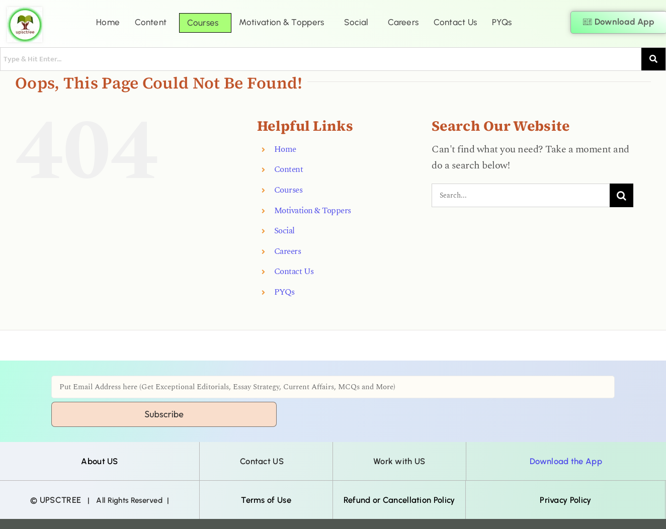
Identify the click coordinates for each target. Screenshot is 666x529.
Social (356, 22)
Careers (403, 22)
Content (150, 22)
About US (99, 461)
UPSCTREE (60, 500)
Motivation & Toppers (281, 22)
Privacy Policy (565, 500)
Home (108, 22)
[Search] (621, 195)
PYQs (502, 22)
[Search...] (521, 195)
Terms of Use (266, 500)
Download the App (566, 461)
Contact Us (455, 22)
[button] (153, 22)
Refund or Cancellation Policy (399, 500)
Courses (202, 23)
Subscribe (164, 414)
